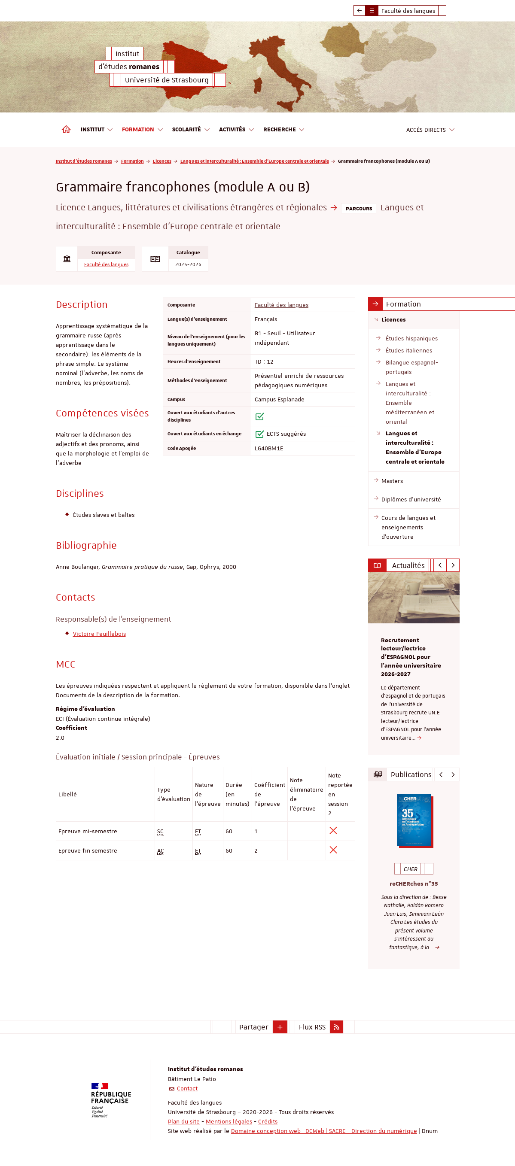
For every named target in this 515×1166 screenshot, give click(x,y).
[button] (280, 1027)
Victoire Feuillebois (99, 634)
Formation (132, 160)
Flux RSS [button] (312, 1027)
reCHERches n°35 (414, 884)
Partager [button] (253, 1027)
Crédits (267, 1121)
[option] (414, 663)
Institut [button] (97, 130)
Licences (162, 160)
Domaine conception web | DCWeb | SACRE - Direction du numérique (324, 1131)
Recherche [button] (284, 130)
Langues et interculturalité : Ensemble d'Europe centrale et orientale (254, 160)
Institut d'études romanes (84, 160)
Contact (187, 1088)
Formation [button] (143, 130)
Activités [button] (237, 130)
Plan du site (184, 1121)
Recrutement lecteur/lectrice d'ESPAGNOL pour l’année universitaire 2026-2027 (411, 657)
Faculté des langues (106, 264)
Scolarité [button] (191, 130)
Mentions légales (229, 1121)
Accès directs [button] (430, 130)
